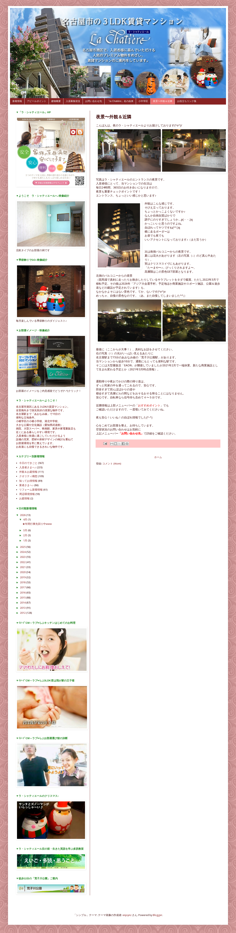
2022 (23, 562)
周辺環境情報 (27, 494)
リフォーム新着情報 (31, 489)
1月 (25, 540)
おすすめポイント (149, 405)
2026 (23, 515)
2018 (23, 582)
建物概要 (56, 101)
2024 (23, 551)
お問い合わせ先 (93, 101)
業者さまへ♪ (26, 485)
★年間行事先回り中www (37, 523)
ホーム (158, 457)
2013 (23, 607)
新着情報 (17, 101)
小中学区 (143, 101)
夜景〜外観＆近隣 (162, 101)
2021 (23, 567)
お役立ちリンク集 (186, 101)
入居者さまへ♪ (27, 467)
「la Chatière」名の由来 (120, 101)
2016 (23, 592)
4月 (25, 519)
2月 (25, 535)
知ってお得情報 (28, 480)
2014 (23, 602)
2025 (23, 546)
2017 (23, 587)
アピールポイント (36, 101)
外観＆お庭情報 (28, 471)
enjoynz (127, 915)
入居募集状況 (73, 101)
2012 (23, 612)
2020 (23, 572)
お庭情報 (24, 498)
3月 (25, 530)
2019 (23, 577)
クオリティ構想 (28, 476)
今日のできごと (28, 462)
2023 (23, 556)
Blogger (157, 915)
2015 (23, 597)
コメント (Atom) (111, 463)
